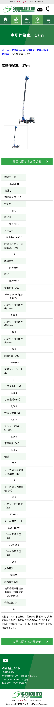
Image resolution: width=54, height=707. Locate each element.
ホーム (5, 50)
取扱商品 (16, 50)
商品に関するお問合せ (27, 161)
